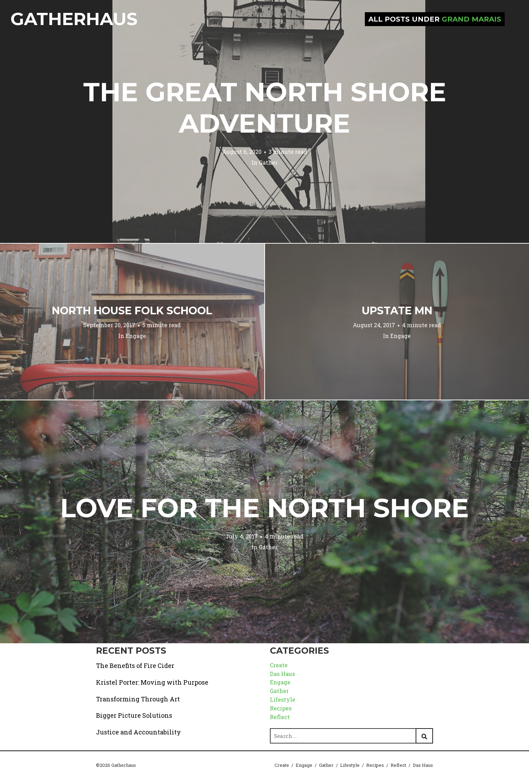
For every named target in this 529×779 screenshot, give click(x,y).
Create (279, 665)
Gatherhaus (73, 19)
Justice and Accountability (138, 732)
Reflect (280, 717)
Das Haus (282, 673)
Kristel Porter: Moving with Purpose (152, 682)
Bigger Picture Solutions (134, 715)
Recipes (280, 708)
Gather (268, 162)
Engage (136, 335)
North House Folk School (132, 310)
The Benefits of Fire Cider (135, 665)
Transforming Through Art (138, 699)
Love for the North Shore (264, 508)
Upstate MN (397, 310)
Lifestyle (282, 699)
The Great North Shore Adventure (264, 107)
